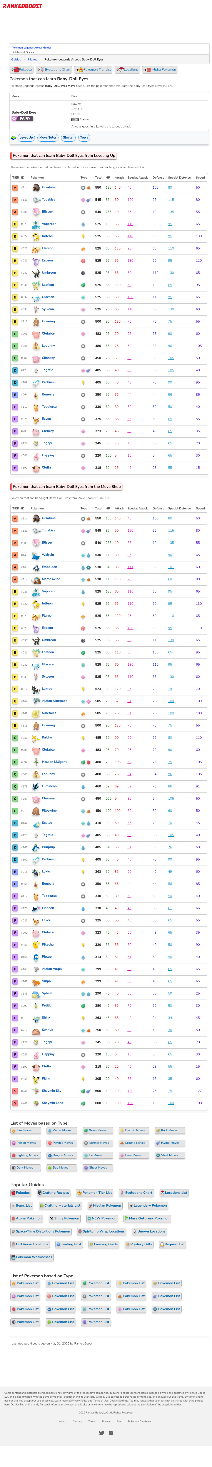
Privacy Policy (79, 1400)
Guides (16, 59)
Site (119, 1421)
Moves (32, 59)
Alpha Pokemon (159, 69)
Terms (91, 1421)
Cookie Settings (119, 1400)
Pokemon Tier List (93, 69)
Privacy (106, 1421)
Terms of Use (101, 1400)
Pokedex (21, 69)
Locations (127, 69)
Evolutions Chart (53, 69)
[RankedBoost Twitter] (101, 1433)
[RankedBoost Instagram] (111, 1433)
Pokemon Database (139, 1421)
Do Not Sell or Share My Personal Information (37, 1404)
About (62, 1421)
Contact (77, 1421)
